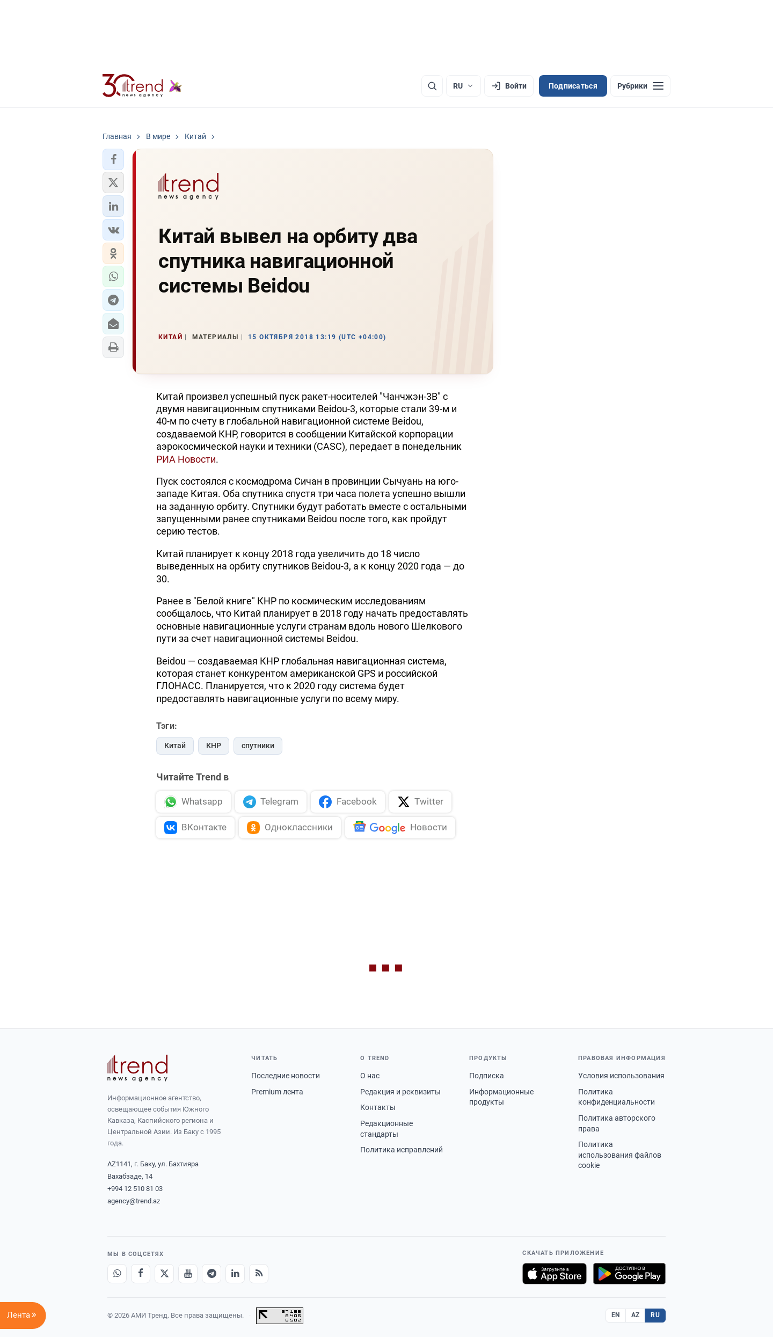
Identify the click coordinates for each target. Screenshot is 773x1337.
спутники (258, 745)
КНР (213, 745)
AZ (635, 1315)
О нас (370, 1075)
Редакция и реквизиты (400, 1091)
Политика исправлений (401, 1149)
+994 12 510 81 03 (135, 1189)
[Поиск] (432, 86)
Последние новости (285, 1075)
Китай (175, 745)
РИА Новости (186, 459)
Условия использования (621, 1075)
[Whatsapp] (117, 1273)
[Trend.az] (142, 86)
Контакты (378, 1107)
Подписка (486, 1075)
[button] (113, 159)
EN (615, 1315)
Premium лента (277, 1091)
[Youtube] (188, 1273)
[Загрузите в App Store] (554, 1273)
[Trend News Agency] (137, 1068)
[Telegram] (211, 1273)
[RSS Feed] (258, 1273)
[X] (164, 1273)
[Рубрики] (640, 86)
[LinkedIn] (235, 1273)
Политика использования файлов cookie (619, 1155)
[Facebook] (140, 1273)
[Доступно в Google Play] (629, 1273)
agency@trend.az (133, 1201)
